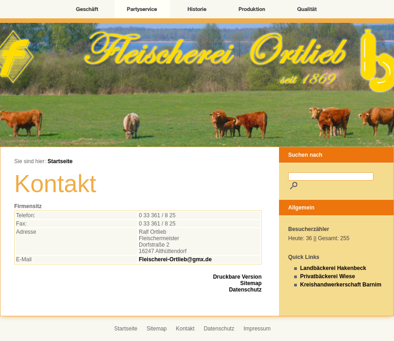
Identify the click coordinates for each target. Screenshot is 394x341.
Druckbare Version (237, 277)
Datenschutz (245, 289)
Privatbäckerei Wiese (327, 276)
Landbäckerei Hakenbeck (333, 268)
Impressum (256, 328)
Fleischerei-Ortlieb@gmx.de (175, 259)
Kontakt (185, 328)
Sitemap (251, 283)
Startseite (60, 161)
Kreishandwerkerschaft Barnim (340, 284)
